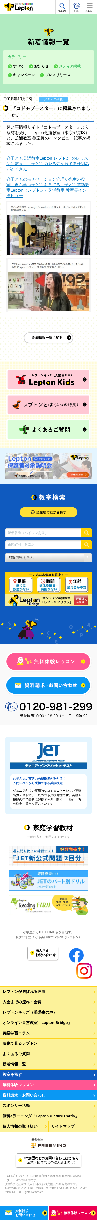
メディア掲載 (70, 66)
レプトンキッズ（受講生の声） (30, 1012)
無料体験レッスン (18, 1085)
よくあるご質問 (16, 1053)
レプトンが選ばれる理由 (24, 991)
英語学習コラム (16, 1033)
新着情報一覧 (14, 1064)
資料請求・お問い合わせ (24, 1095)
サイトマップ (62, 1126)
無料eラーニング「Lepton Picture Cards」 (41, 1116)
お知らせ (41, 66)
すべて (18, 66)
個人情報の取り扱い (20, 1126)
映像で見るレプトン (20, 1043)
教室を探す (12, 1074)
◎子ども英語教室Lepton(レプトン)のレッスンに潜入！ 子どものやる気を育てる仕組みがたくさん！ (47, 163)
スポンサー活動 (16, 1105)
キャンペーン (24, 75)
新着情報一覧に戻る (47, 338)
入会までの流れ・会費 (22, 1002)
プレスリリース (57, 75)
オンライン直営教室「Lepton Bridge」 (37, 1022)
